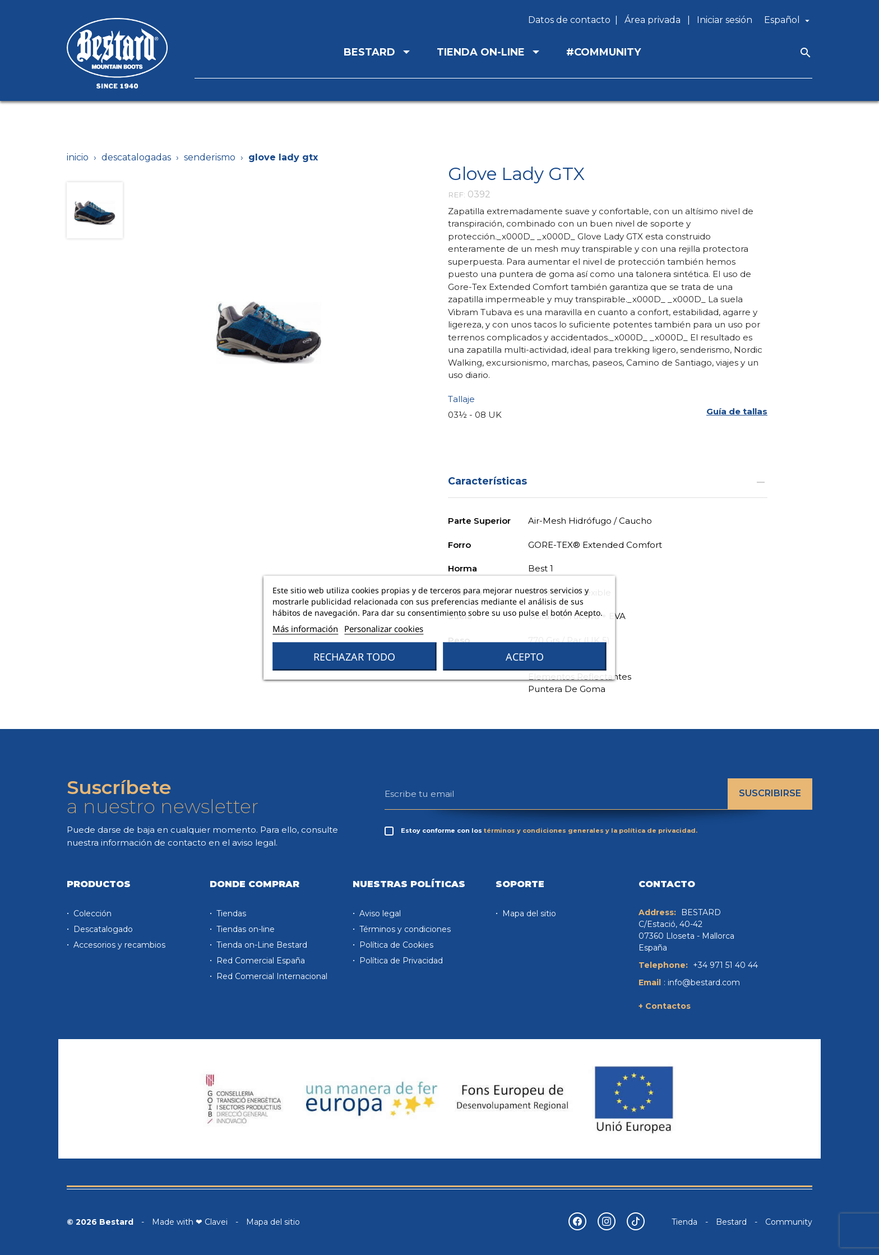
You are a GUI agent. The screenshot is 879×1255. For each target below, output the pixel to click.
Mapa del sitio (528, 913)
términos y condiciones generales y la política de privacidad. (590, 830)
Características (607, 481)
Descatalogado (102, 929)
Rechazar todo (354, 656)
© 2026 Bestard (100, 1222)
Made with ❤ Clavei (190, 1222)
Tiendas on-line (244, 929)
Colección (91, 913)
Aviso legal (379, 913)
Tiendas (230, 913)
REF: (456, 194)
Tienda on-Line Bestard (260, 945)
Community (788, 1222)
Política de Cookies (395, 945)
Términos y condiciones (404, 929)
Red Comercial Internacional (270, 976)
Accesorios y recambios (118, 945)
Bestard (731, 1222)
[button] (736, 412)
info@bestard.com (704, 982)
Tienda (684, 1222)
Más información (305, 628)
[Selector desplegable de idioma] (788, 20)
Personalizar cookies (383, 628)
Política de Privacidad (400, 961)
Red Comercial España (259, 961)
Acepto (525, 656)
